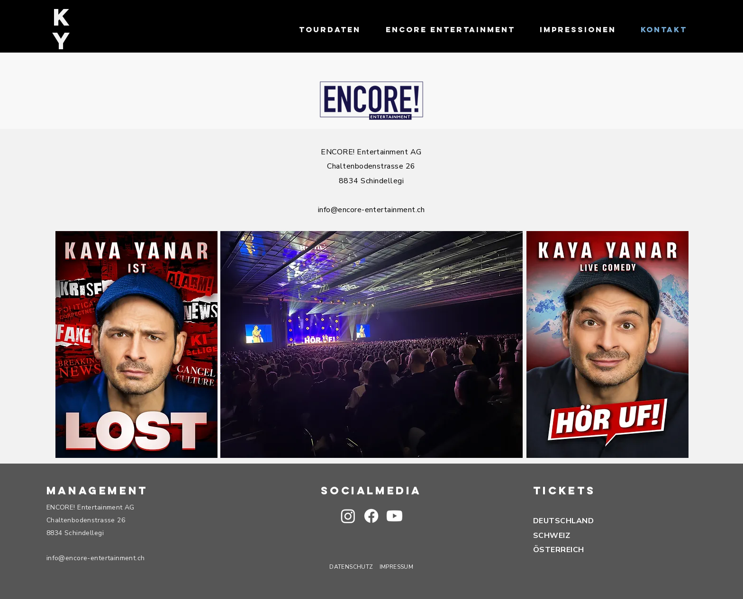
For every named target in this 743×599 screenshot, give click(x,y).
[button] (394, 516)
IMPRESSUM (396, 567)
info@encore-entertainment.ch (371, 210)
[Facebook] (371, 516)
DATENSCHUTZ (351, 567)
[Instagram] (348, 516)
